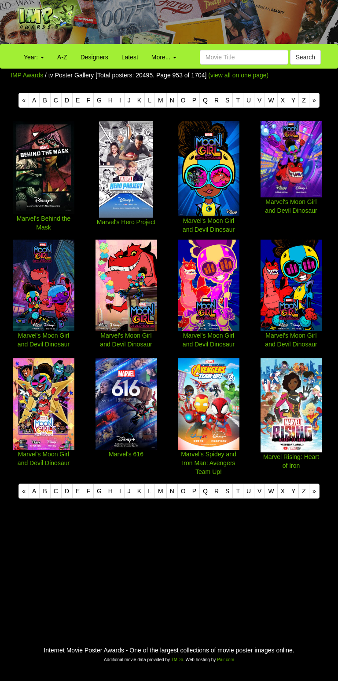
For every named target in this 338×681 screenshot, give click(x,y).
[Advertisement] (211, 24)
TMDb (177, 659)
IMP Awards (27, 75)
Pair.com (225, 659)
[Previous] (23, 100)
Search (305, 57)
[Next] (314, 100)
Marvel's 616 (126, 454)
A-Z (62, 57)
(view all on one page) (238, 75)
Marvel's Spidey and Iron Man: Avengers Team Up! (208, 463)
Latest (129, 57)
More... (163, 57)
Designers (94, 57)
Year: (34, 57)
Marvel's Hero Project (126, 222)
